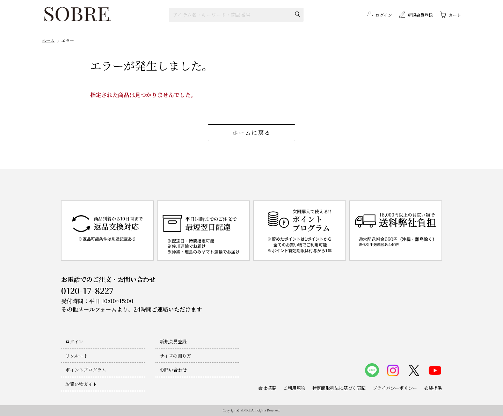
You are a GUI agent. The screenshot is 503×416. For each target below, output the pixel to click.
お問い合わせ (173, 369)
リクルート (76, 355)
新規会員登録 (173, 341)
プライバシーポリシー (395, 388)
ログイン (74, 341)
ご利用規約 (294, 388)
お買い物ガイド (81, 384)
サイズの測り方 (175, 355)
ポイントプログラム (85, 369)
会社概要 (267, 388)
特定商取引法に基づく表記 (339, 388)
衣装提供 (433, 388)
